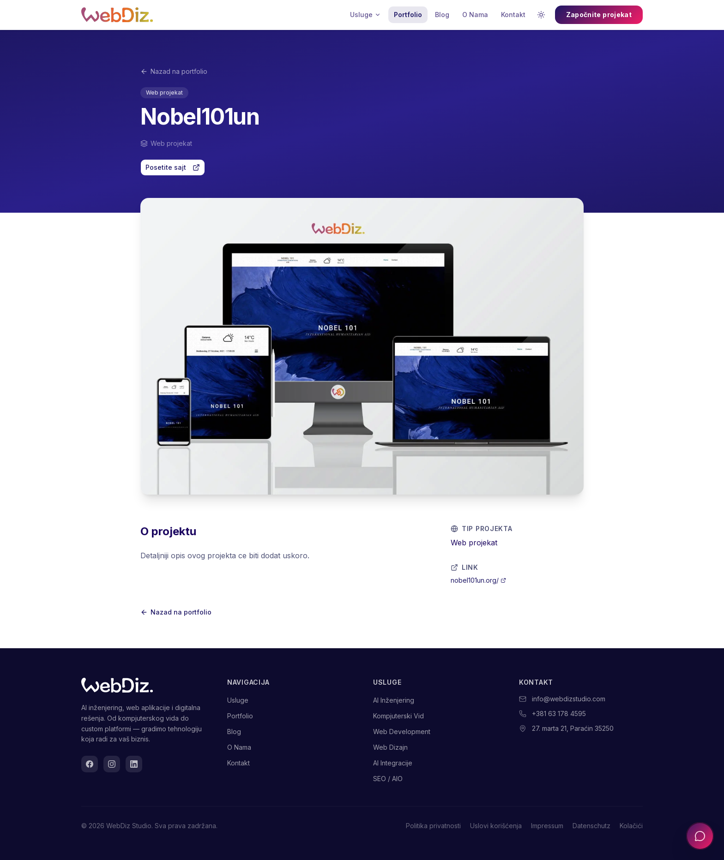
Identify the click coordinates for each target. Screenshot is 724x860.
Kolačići (631, 826)
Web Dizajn (390, 747)
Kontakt (513, 14)
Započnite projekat (599, 14)
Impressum (547, 826)
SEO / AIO (388, 778)
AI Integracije (392, 763)
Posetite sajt (172, 167)
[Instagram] (111, 764)
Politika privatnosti (433, 826)
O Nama (475, 14)
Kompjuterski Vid (398, 716)
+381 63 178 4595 (559, 713)
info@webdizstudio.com (568, 699)
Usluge (365, 14)
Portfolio (408, 14)
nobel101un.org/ (478, 580)
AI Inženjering (393, 700)
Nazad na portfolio (173, 71)
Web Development (401, 731)
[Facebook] (89, 764)
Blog (442, 14)
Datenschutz (591, 826)
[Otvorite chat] (700, 836)
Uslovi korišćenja (496, 826)
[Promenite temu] (541, 14)
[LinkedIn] (134, 764)
